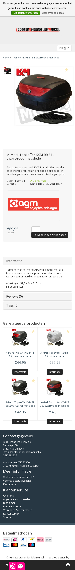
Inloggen (64, 48)
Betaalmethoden (12, 506)
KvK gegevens (11, 484)
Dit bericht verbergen (26, 13)
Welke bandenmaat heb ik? (18, 477)
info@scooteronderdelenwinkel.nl (22, 452)
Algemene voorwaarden (17, 499)
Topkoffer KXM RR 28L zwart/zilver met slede (20, 404)
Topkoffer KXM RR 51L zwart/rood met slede (35, 57)
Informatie (14, 261)
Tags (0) (12, 305)
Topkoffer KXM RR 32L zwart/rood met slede (54, 404)
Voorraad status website (17, 480)
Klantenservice (11, 513)
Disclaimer (9, 503)
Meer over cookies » (53, 13)
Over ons (8, 495)
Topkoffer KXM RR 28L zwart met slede (20, 354)
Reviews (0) (14, 296)
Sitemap (7, 517)
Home (6, 57)
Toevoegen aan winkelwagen (49, 235)
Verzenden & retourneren (17, 510)
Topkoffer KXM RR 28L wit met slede (54, 354)
